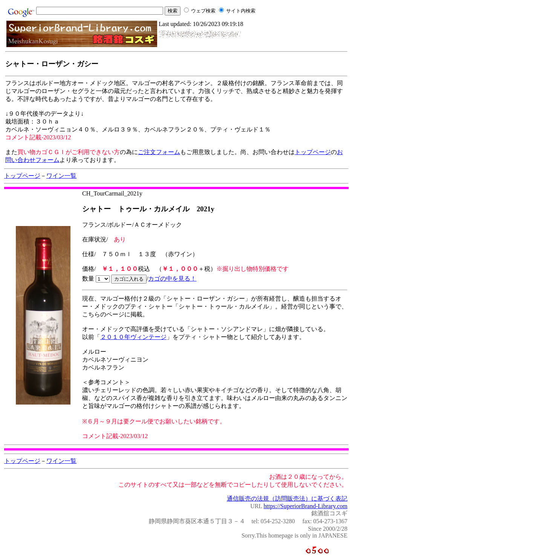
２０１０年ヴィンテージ (133, 337)
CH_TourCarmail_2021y (112, 193)
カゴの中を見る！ (172, 278)
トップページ (313, 152)
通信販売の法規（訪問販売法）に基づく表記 (287, 498)
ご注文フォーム (159, 152)
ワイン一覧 (61, 176)
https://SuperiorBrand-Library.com (305, 506)
